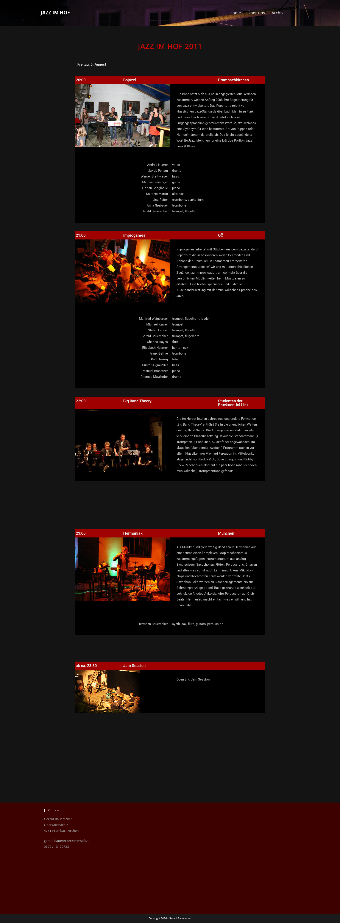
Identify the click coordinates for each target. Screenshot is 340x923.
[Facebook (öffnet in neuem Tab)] (298, 13)
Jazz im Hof (59, 13)
